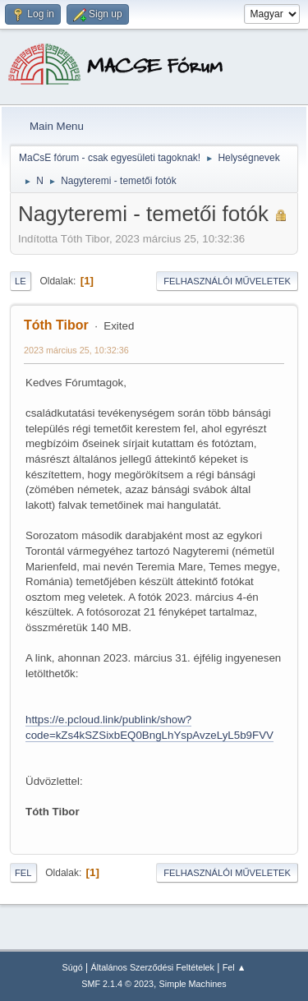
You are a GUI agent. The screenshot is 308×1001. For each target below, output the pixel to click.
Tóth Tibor (56, 325)
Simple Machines (193, 984)
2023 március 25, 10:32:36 (76, 350)
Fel (23, 873)
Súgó (72, 967)
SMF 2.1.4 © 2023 (117, 984)
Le (20, 281)
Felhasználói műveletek (227, 281)
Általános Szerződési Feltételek (152, 967)
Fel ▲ (234, 967)
